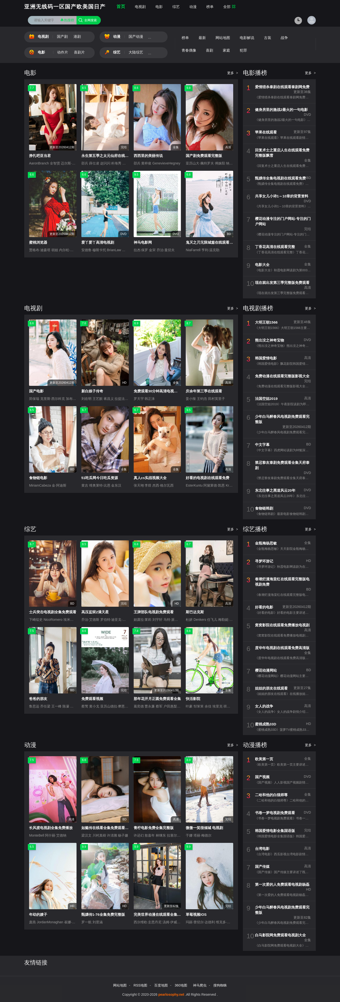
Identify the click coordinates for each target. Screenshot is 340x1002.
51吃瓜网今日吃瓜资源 (99, 478)
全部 (229, 7)
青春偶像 (189, 50)
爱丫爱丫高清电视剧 (97, 242)
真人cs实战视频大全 (150, 478)
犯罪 (243, 50)
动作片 (62, 52)
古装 (267, 38)
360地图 (181, 985)
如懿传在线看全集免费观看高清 (106, 828)
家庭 (226, 50)
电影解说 (247, 38)
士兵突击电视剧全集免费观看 (52, 612)
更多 (232, 73)
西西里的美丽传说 (148, 156)
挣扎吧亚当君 (40, 156)
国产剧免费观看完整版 (204, 156)
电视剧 (140, 7)
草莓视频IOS (196, 914)
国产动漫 (136, 36)
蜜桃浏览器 (38, 242)
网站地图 (223, 38)
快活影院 (193, 699)
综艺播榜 (255, 529)
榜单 (210, 7)
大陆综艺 (136, 52)
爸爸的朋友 (38, 699)
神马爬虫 (200, 985)
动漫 (193, 7)
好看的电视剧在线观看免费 (207, 478)
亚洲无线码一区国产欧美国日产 (65, 7)
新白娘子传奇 (92, 391)
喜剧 (209, 50)
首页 (120, 6)
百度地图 (161, 985)
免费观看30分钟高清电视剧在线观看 (163, 391)
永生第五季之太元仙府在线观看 (106, 156)
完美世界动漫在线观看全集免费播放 (163, 914)
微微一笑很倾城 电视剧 (204, 828)
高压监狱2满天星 (95, 612)
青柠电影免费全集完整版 (154, 828)
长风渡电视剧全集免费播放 (51, 828)
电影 (159, 7)
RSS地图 (140, 985)
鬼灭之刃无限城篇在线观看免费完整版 (216, 242)
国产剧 (62, 36)
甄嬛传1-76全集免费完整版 (103, 914)
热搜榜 (67, 20)
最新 (202, 38)
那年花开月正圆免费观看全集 (157, 699)
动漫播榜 (255, 744)
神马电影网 (143, 242)
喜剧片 (79, 52)
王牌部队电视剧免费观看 (154, 612)
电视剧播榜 (258, 308)
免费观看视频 (92, 699)
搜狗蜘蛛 (220, 985)
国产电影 (36, 391)
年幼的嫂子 (38, 914)
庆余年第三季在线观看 (204, 391)
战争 (284, 38)
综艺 (176, 7)
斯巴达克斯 (195, 612)
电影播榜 (255, 72)
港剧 (77, 36)
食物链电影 (38, 478)
